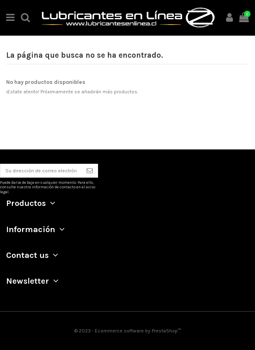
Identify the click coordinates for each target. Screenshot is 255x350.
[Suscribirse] (90, 170)
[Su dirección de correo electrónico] (41, 170)
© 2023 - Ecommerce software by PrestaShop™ (127, 331)
